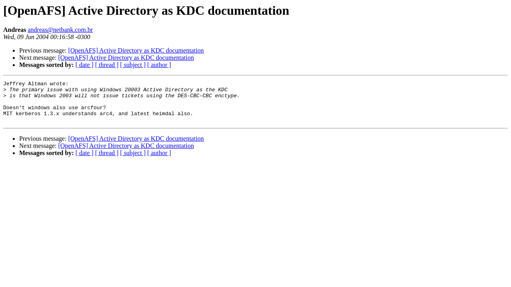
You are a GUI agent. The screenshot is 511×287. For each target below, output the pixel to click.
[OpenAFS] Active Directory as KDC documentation (136, 50)
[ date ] (84, 64)
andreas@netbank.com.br (60, 29)
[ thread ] (107, 64)
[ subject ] (133, 64)
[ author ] (159, 64)
